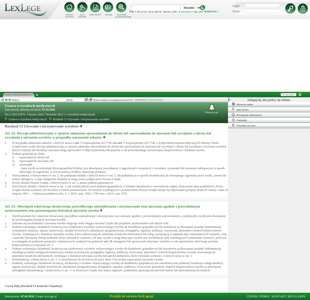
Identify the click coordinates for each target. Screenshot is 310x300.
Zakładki (239, 120)
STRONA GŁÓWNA (69, 16)
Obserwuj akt (211, 109)
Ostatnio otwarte (243, 125)
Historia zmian (242, 104)
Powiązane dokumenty (247, 114)
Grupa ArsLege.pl (46, 296)
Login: (236, 5)
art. (78, 143)
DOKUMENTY (95, 15)
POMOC (265, 296)
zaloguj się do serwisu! (198, 11)
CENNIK (108, 15)
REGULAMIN (296, 296)
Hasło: (236, 11)
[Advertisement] (155, 55)
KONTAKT (279, 296)
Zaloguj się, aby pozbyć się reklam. (269, 100)
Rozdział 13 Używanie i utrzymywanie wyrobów (79, 119)
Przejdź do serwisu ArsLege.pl (131, 296)
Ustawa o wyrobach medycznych (30, 106)
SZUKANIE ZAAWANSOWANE (121, 16)
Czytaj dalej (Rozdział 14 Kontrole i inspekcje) (33, 286)
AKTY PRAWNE (82, 16)
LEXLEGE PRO (155, 99)
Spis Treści (240, 109)
